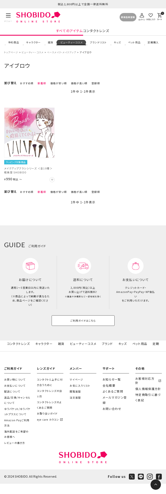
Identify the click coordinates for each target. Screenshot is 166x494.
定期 (156, 352)
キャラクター (33, 44)
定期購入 (152, 44)
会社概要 (108, 396)
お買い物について (15, 389)
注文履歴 (75, 408)
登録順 (95, 86)
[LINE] (141, 487)
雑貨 (50, 44)
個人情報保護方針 (146, 396)
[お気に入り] (150, 16)
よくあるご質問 (111, 401)
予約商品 (13, 44)
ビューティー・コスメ (33, 55)
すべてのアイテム (37, 33)
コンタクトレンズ (128, 33)
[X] (132, 487)
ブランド (108, 352)
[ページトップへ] (155, 484)
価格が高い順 (79, 86)
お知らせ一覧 (111, 389)
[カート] (159, 16)
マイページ (76, 389)
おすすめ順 (26, 86)
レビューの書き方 (14, 453)
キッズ (117, 44)
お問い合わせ (111, 413)
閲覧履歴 (75, 401)
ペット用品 (134, 44)
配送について (12, 401)
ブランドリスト (97, 44)
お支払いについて (15, 396)
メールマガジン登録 (114, 408)
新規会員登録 (128, 17)
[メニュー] (8, 17)
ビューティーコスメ (71, 44)
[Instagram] (150, 487)
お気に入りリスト (80, 396)
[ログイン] (142, 16)
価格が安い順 (58, 86)
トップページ (11, 55)
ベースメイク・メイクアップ (61, 55)
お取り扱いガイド (47, 423)
